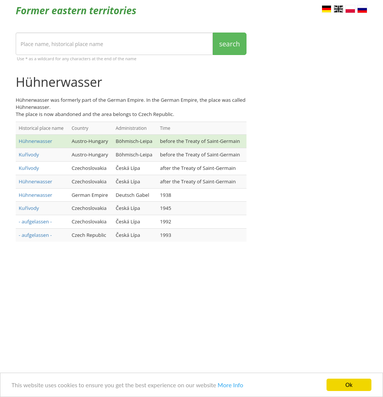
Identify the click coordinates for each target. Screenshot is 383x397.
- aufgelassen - (35, 221)
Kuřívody (29, 154)
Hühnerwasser (35, 141)
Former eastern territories (76, 10)
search (229, 43)
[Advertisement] (131, 307)
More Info (230, 385)
